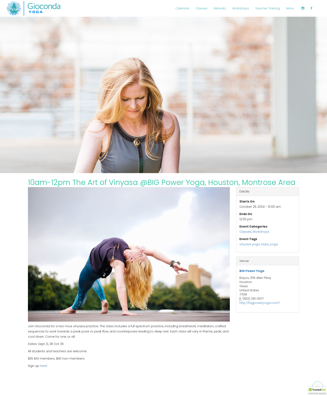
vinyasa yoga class (254, 244)
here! (43, 366)
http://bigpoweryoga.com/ (259, 303)
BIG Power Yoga (251, 271)
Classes (245, 232)
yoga (274, 244)
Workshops (261, 232)
